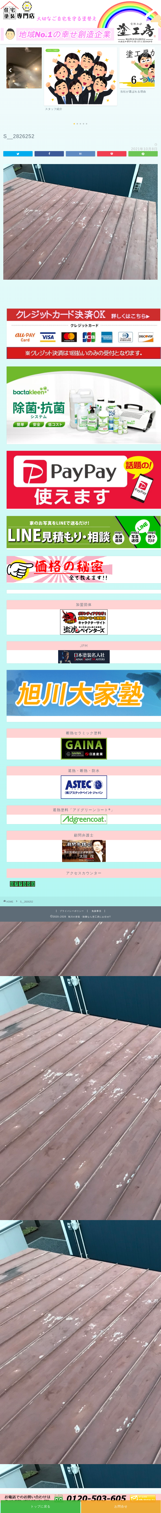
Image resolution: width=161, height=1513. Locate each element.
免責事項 (96, 911)
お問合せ (121, 1506)
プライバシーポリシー (72, 911)
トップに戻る (40, 1506)
